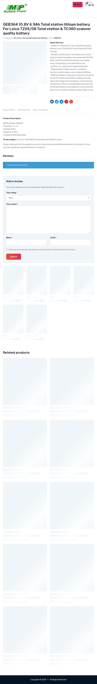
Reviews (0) (24, 110)
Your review (12, 204)
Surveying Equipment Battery (34, 38)
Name (9, 237)
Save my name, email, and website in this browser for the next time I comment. (42, 249)
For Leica (18, 38)
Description (9, 110)
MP (47, 679)
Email (53, 237)
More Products (40, 110)
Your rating (11, 193)
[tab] (9, 110)
